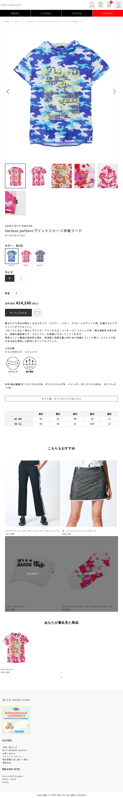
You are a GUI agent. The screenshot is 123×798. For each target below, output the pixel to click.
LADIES (46, 13)
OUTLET (107, 13)
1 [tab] (61, 677)
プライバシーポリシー (13, 756)
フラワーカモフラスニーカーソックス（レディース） (88, 606)
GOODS (77, 13)
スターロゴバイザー (15, 606)
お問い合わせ (8, 753)
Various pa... (8, 669)
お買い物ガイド (9, 747)
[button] (9, 89)
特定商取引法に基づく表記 (15, 759)
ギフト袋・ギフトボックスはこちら (61, 398)
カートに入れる (18, 312)
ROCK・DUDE (9, 779)
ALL (17, 21)
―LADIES (29, 21)
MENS (15, 13)
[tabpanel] (16, 651)
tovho (5, 782)
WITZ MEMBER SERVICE (14, 750)
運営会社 (6, 762)
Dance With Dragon (12, 776)
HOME (6, 21)
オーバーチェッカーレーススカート (79, 530)
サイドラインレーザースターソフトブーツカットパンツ (32, 530)
